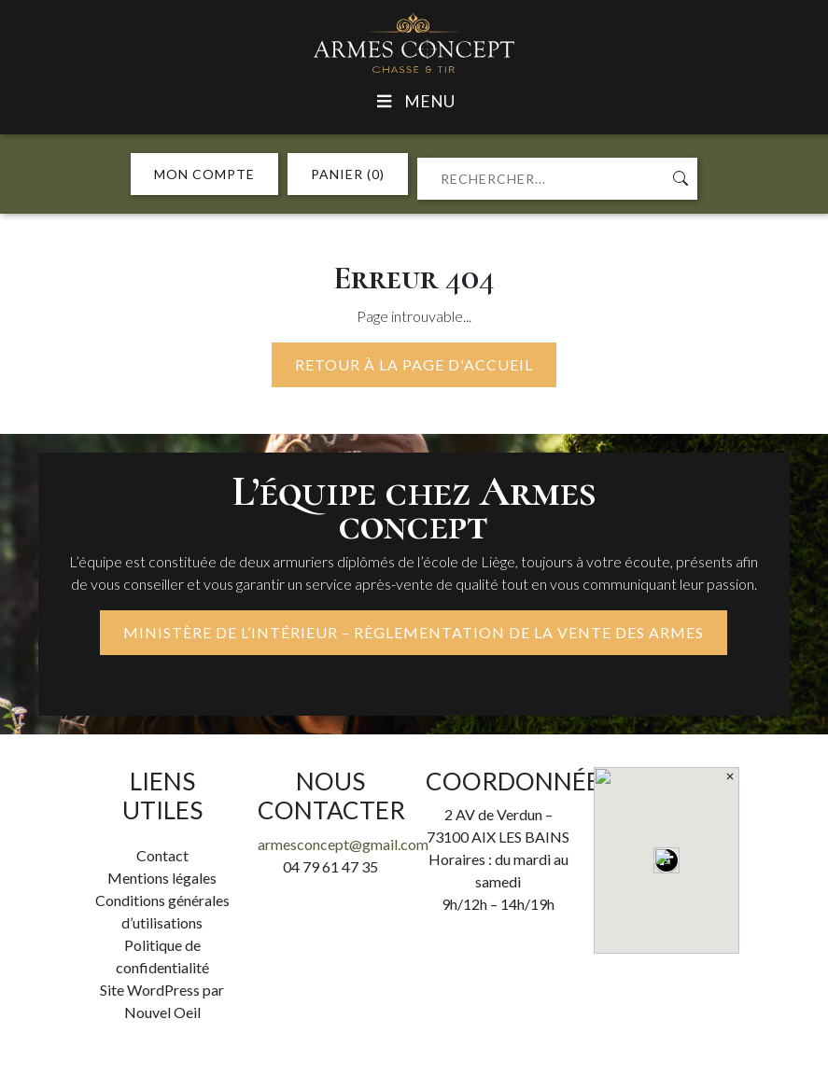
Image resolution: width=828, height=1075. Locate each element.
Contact (162, 855)
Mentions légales (162, 878)
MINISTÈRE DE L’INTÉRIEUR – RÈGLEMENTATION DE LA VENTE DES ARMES (413, 632)
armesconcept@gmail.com (343, 844)
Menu (414, 101)
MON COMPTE (204, 174)
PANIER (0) (348, 174)
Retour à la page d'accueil (414, 364)
